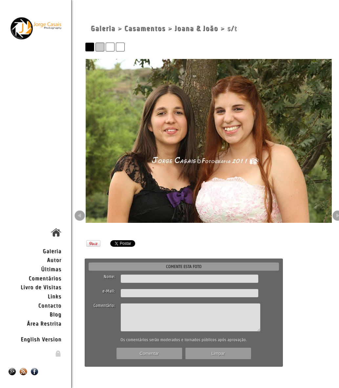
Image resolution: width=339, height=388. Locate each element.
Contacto (49, 305)
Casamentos (144, 28)
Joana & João (196, 28)
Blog (55, 314)
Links (54, 296)
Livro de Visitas (41, 287)
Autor (54, 260)
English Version (41, 339)
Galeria (52, 251)
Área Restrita (44, 323)
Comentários (45, 278)
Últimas (51, 269)
